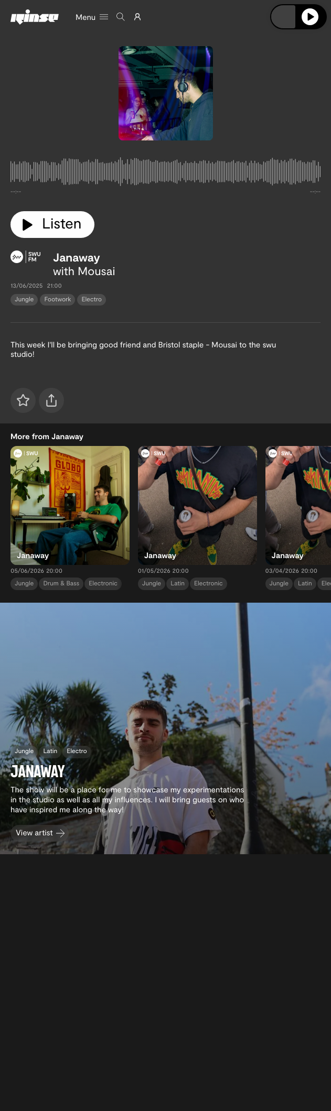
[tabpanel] (165, 174)
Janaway (76, 257)
